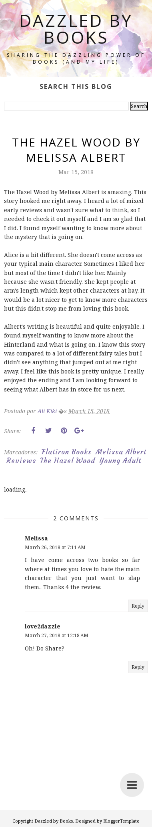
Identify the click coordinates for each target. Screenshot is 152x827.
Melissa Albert (121, 452)
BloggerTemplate (121, 821)
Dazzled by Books (76, 28)
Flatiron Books (67, 452)
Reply (138, 605)
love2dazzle (42, 626)
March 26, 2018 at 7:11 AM (55, 547)
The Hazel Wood (67, 460)
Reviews (21, 460)
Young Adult (120, 460)
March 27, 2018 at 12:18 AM (56, 635)
